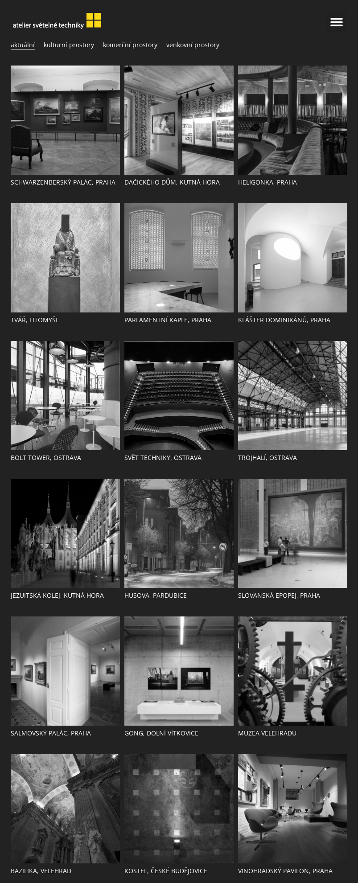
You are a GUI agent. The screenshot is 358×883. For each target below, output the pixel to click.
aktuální (23, 45)
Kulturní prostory (69, 45)
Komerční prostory (130, 45)
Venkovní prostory (192, 45)
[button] (336, 22)
